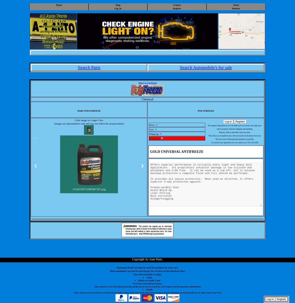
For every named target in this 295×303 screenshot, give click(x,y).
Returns (236, 8)
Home (59, 5)
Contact (177, 5)
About (236, 5)
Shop (117, 5)
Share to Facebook (147, 82)
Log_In (118, 8)
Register (177, 8)
